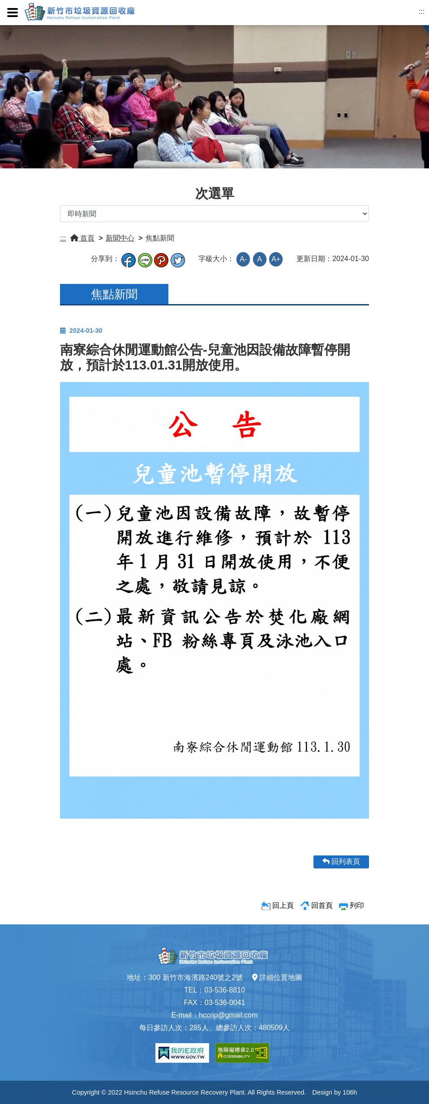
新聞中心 (120, 238)
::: (422, 11)
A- (243, 259)
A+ (275, 259)
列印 (357, 905)
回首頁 (322, 905)
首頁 (82, 238)
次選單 (214, 193)
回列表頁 (341, 861)
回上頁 (283, 905)
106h (350, 1092)
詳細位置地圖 (277, 977)
